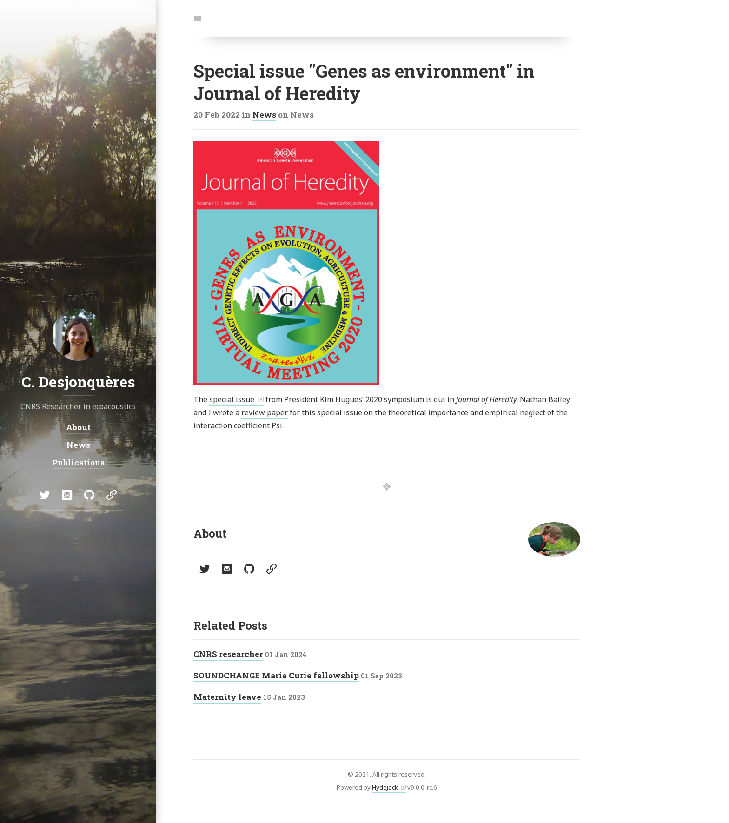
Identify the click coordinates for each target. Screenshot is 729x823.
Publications (78, 462)
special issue (231, 399)
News (264, 114)
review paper (264, 412)
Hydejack (385, 787)
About (78, 426)
